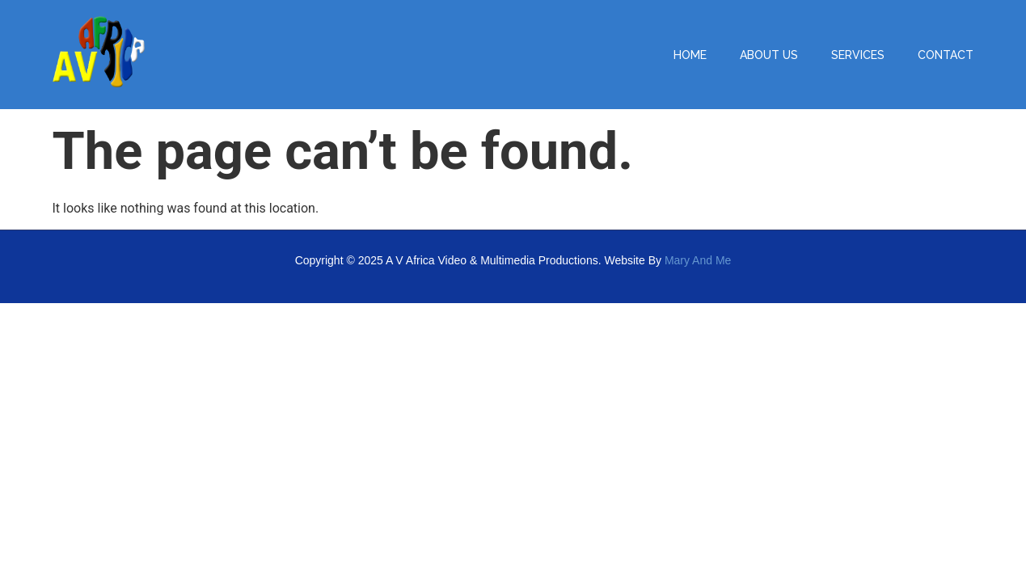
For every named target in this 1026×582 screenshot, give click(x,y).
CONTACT (945, 54)
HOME (690, 54)
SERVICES (858, 54)
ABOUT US (769, 54)
